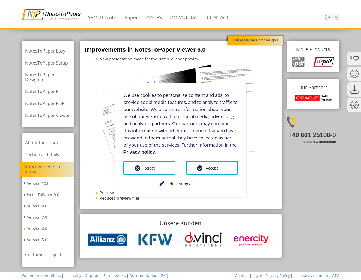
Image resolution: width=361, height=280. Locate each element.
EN (335, 16)
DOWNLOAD (184, 17)
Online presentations (41, 275)
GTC (335, 275)
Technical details (42, 155)
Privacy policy (139, 151)
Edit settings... (180, 183)
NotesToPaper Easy (45, 51)
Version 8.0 (37, 205)
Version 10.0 (38, 183)
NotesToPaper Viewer (47, 115)
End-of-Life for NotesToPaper (255, 40)
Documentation (143, 275)
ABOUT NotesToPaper (112, 17)
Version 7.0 (37, 217)
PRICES (154, 17)
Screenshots (114, 275)
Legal (257, 275)
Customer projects (44, 255)
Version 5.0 (37, 239)
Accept (212, 168)
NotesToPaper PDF (44, 103)
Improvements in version (42, 169)
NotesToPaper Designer (40, 77)
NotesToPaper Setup (46, 63)
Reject (149, 168)
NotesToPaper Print (45, 91)
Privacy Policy (277, 275)
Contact (242, 275)
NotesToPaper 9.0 (43, 194)
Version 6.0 (37, 228)
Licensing (73, 275)
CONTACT (218, 17)
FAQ (164, 275)
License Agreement (310, 275)
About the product (44, 143)
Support (92, 275)
